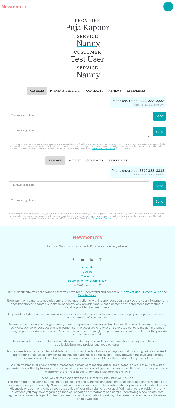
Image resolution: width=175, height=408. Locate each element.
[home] (16, 6)
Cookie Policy (87, 295)
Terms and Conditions (103, 148)
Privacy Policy (151, 292)
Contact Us (87, 276)
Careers (87, 271)
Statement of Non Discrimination (87, 280)
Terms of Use (131, 292)
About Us (87, 267)
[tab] (37, 91)
